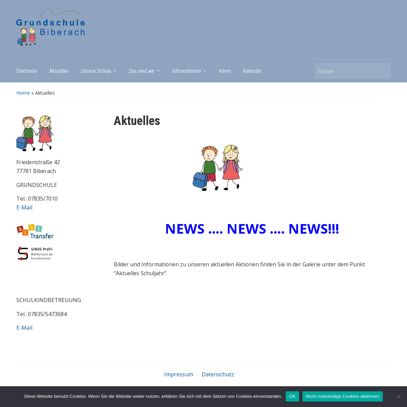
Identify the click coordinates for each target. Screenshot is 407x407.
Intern (225, 71)
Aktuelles (59, 71)
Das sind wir (142, 71)
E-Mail (24, 207)
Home (23, 93)
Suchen (382, 71)
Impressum (178, 374)
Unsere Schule (96, 71)
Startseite (26, 71)
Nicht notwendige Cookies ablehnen (342, 396)
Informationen (186, 71)
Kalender (252, 71)
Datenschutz (218, 374)
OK (292, 396)
